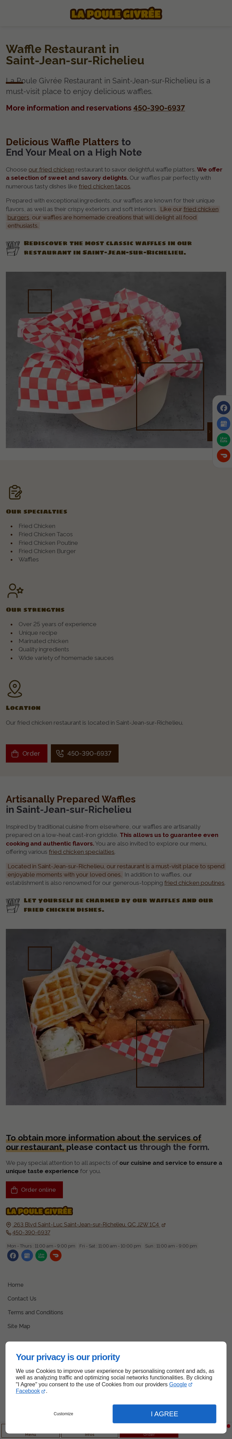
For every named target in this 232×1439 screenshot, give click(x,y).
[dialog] (116, 1387)
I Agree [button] (164, 1414)
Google (178, 1384)
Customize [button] (63, 1413)
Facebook (28, 1391)
